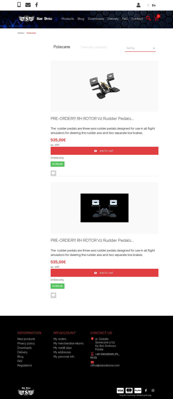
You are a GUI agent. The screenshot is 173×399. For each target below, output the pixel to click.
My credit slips (63, 347)
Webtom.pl (140, 395)
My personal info (64, 356)
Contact (137, 19)
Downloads (96, 19)
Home (21, 33)
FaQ (125, 19)
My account (65, 333)
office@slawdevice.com (105, 365)
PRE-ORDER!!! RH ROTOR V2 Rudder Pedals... (92, 118)
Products (68, 19)
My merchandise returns (69, 343)
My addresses (62, 352)
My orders (60, 338)
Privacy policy (26, 343)
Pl (148, 5)
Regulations (24, 365)
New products (26, 338)
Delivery (113, 19)
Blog (81, 19)
